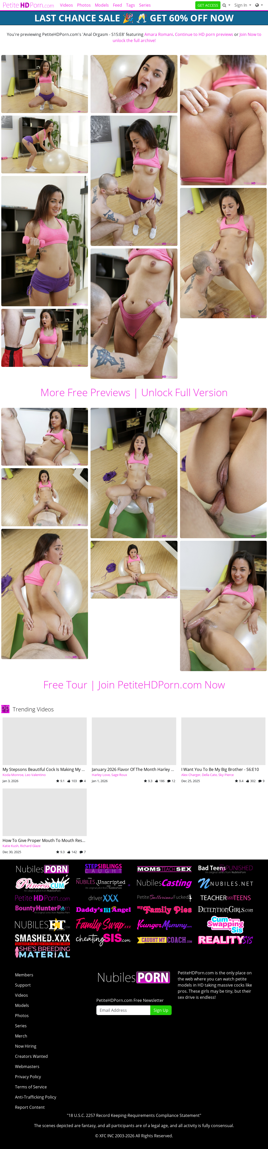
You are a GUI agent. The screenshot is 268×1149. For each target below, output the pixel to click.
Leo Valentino (35, 774)
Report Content (30, 1107)
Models (102, 5)
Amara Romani (158, 34)
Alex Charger (190, 774)
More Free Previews (85, 392)
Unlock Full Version (184, 392)
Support (23, 985)
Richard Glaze (30, 845)
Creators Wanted (31, 1056)
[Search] (226, 5)
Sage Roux (119, 774)
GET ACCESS (208, 5)
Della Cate (209, 774)
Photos (84, 5)
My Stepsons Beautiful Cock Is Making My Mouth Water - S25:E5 (63, 769)
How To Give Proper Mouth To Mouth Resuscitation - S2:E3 (59, 840)
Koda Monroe (13, 774)
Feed (117, 5)
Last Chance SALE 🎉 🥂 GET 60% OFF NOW (134, 18)
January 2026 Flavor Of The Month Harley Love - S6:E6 (142, 769)
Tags (130, 5)
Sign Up (161, 1010)
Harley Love (101, 774)
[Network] (259, 5)
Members (24, 975)
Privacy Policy (28, 1076)
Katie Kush (11, 845)
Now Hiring (25, 1046)
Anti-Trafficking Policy (35, 1097)
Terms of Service (31, 1087)
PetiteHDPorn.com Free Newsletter (130, 1000)
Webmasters (27, 1066)
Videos (66, 5)
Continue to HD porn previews (204, 34)
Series (145, 5)
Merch (21, 1036)
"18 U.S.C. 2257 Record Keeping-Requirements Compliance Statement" (134, 1115)
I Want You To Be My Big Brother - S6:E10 (220, 769)
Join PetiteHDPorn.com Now (161, 684)
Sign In (241, 5)
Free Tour (65, 684)
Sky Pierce (226, 774)
